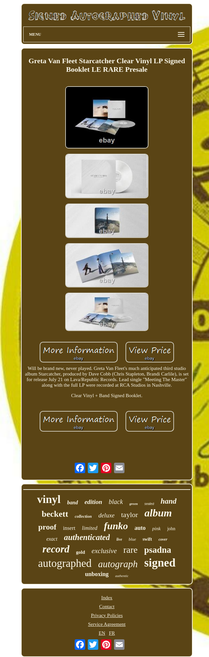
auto (140, 528)
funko (116, 525)
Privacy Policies (107, 615)
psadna (157, 550)
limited (89, 528)
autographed (64, 563)
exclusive (104, 551)
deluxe (106, 515)
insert (69, 528)
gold (80, 552)
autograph (118, 564)
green (133, 504)
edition (93, 501)
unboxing (97, 574)
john (171, 528)
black (116, 501)
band (72, 502)
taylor (129, 515)
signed (159, 562)
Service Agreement (107, 624)
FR (112, 633)
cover (163, 539)
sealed (149, 504)
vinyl (49, 499)
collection (83, 516)
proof (47, 527)
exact (51, 539)
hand (169, 501)
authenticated (87, 537)
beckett (55, 514)
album (158, 513)
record (55, 549)
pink (156, 528)
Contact (107, 606)
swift (147, 539)
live (119, 539)
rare (131, 550)
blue (132, 539)
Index (106, 597)
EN (102, 633)
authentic (122, 576)
